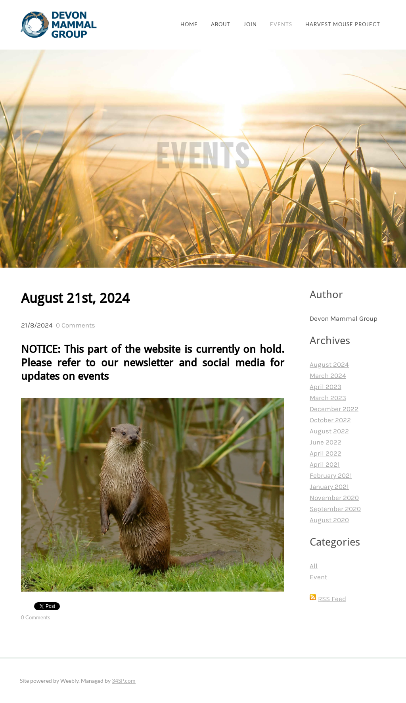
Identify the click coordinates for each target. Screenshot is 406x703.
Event (318, 577)
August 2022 (329, 431)
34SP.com (124, 680)
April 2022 (325, 453)
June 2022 (325, 442)
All (314, 566)
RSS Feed (332, 599)
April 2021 (325, 464)
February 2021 (331, 475)
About (220, 24)
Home (189, 24)
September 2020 (335, 509)
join (250, 24)
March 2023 (328, 398)
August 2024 (329, 364)
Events (281, 24)
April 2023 (325, 387)
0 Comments (75, 325)
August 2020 (329, 520)
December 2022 (334, 409)
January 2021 (329, 486)
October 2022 (330, 420)
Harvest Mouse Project (342, 24)
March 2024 (328, 375)
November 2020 (334, 498)
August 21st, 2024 (75, 299)
